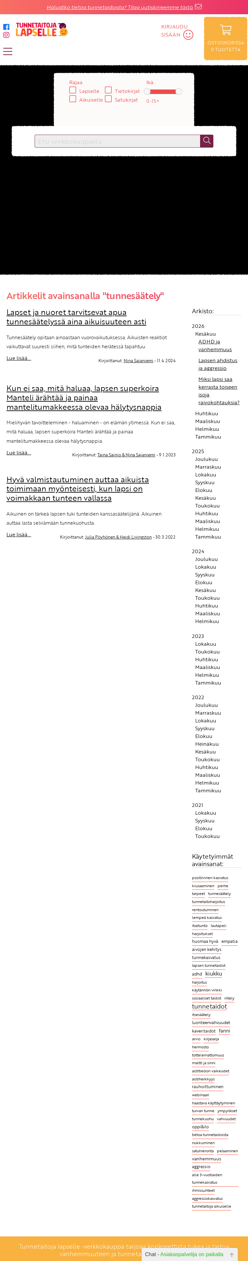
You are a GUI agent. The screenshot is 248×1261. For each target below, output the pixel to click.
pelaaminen (227, 1151)
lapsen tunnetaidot (208, 965)
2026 (198, 326)
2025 (198, 451)
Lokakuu (205, 474)
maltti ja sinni (203, 1063)
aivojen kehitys (206, 949)
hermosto (200, 1047)
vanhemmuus (206, 1158)
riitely (229, 998)
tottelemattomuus (208, 1055)
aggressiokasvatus (207, 1198)
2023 (198, 636)
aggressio (201, 1167)
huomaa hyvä (205, 941)
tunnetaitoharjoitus (208, 901)
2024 (198, 551)
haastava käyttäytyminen (213, 1103)
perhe (223, 885)
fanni (224, 1030)
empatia (229, 941)
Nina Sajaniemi (138, 360)
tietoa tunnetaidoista (210, 1134)
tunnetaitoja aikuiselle (211, 1206)
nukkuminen (203, 1142)
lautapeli (218, 925)
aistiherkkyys (203, 1079)
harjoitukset (202, 933)
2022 (198, 697)
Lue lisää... (18, 358)
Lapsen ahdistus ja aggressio (217, 364)
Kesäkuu (205, 334)
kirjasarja (211, 1039)
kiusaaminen (203, 885)
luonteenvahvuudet (211, 1022)
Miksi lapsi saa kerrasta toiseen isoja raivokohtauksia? (219, 390)
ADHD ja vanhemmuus (215, 345)
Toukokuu (207, 505)
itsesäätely (201, 1014)
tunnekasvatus (206, 957)
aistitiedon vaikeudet (210, 1071)
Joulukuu (206, 459)
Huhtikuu (206, 413)
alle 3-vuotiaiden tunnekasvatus (207, 1178)
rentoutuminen (205, 909)
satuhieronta (203, 1151)
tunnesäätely (219, 893)
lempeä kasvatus (207, 917)
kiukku (213, 973)
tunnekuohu (203, 1119)
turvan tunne (203, 1110)
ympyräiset (227, 1110)
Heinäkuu (207, 744)
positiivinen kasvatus (210, 877)
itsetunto (200, 925)
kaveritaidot (204, 1031)
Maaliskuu (207, 421)
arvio (196, 1039)
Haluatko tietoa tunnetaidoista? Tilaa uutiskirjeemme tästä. (120, 7)
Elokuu (203, 490)
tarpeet (198, 893)
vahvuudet (226, 1119)
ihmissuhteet (203, 1190)
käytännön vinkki (207, 990)
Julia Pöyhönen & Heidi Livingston (118, 537)
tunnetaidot (209, 1006)
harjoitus (199, 982)
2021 (197, 805)
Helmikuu (207, 429)
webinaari (200, 1095)
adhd (197, 974)
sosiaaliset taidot (206, 998)
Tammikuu (208, 437)
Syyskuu (205, 482)
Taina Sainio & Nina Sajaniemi (126, 455)
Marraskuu (208, 467)
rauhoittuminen (207, 1086)
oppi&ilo (200, 1127)
